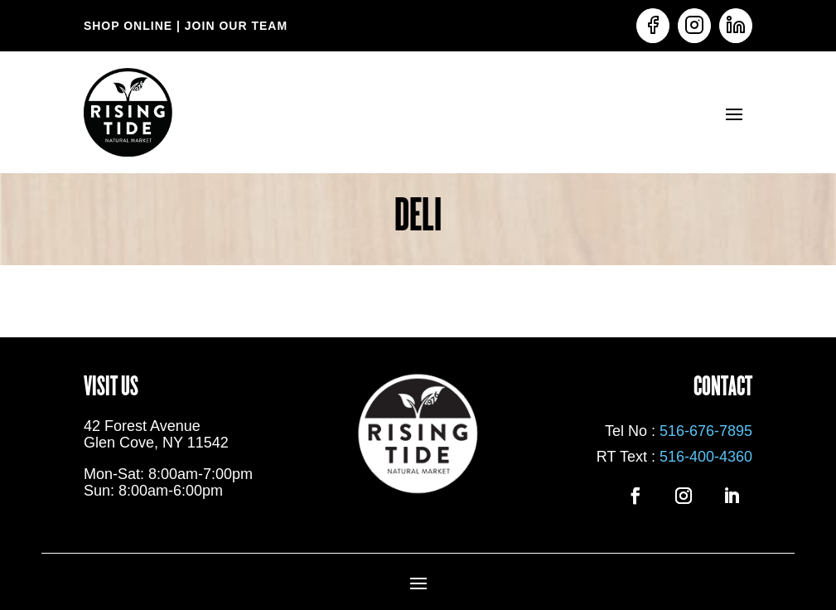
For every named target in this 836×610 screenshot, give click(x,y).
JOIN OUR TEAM (234, 25)
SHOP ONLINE (128, 25)
